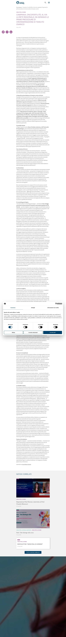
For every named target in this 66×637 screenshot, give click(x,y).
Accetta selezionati (33, 332)
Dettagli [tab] (33, 307)
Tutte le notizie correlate (33, 552)
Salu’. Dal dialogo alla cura (25, 532)
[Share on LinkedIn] (11, 32)
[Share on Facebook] (7, 32)
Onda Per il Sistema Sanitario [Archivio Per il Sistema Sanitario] (23, 530)
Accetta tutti (53, 332)
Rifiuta (13, 332)
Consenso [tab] (12, 307)
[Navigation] (49, 2)
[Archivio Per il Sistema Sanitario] (17, 509)
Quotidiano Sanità (26, 464)
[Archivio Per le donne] (17, 510)
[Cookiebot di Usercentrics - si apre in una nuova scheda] (56, 304)
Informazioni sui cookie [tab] (53, 307)
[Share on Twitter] (3, 32)
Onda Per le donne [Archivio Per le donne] (21, 12)
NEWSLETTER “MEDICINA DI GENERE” (30, 544)
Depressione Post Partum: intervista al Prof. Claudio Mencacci (30, 503)
